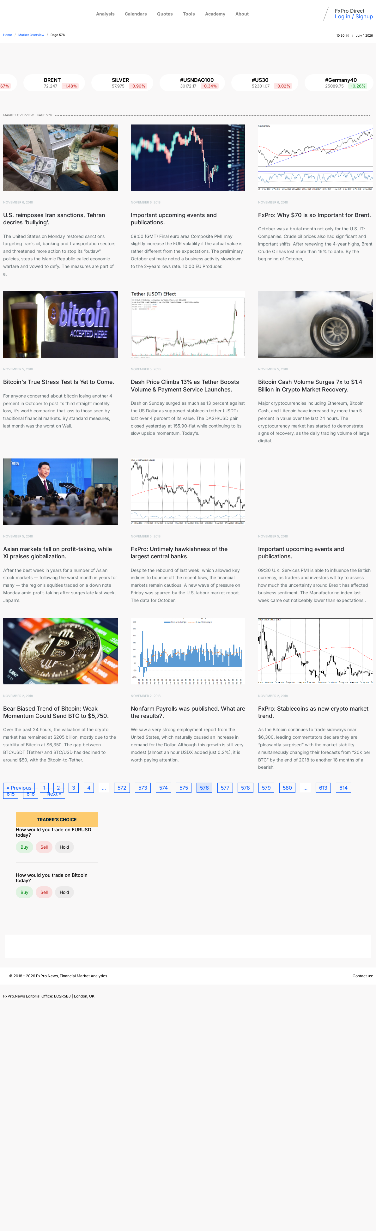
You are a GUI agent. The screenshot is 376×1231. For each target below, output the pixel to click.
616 (31, 794)
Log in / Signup (354, 16)
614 (343, 788)
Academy (215, 13)
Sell (44, 847)
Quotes (165, 13)
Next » (54, 794)
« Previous (19, 788)
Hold (64, 847)
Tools (189, 13)
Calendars (136, 13)
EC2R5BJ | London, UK (74, 996)
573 (142, 788)
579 (266, 788)
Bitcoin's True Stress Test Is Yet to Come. (58, 382)
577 (225, 788)
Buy (24, 847)
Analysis (105, 13)
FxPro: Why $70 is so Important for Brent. (314, 215)
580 (287, 788)
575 (183, 788)
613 (323, 788)
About (242, 13)
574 (163, 788)
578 (245, 788)
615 (11, 794)
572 (122, 788)
